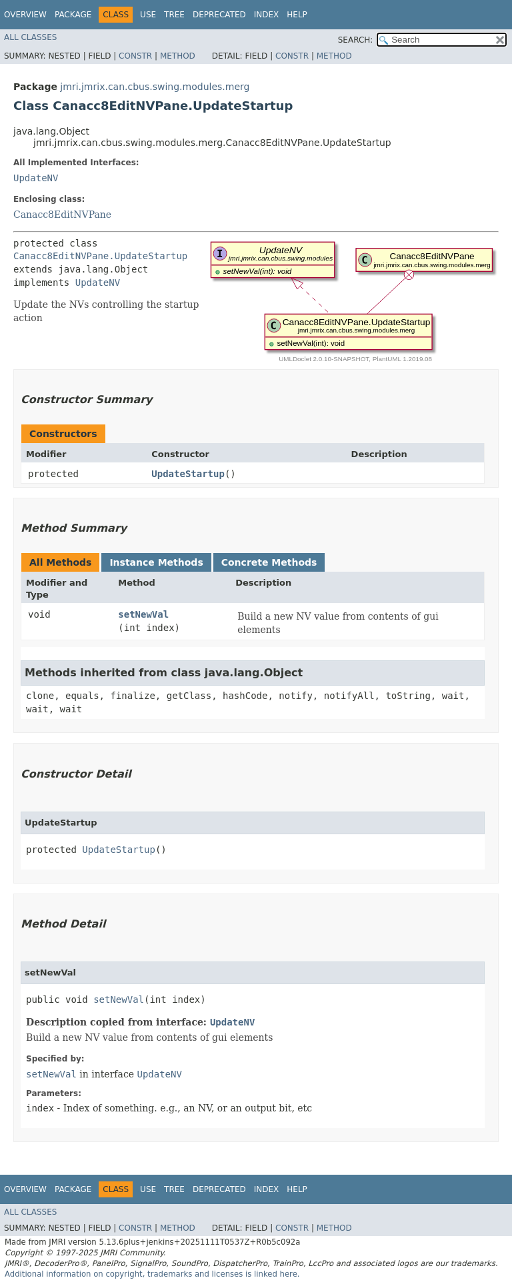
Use (148, 14)
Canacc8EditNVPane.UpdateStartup (100, 256)
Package (73, 14)
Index (266, 14)
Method (177, 56)
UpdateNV (35, 178)
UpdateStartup (188, 473)
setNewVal (143, 614)
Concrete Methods (269, 562)
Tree (174, 14)
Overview (25, 14)
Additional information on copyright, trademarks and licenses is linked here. (152, 1274)
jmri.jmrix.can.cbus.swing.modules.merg (154, 86)
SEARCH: (355, 40)
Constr (135, 56)
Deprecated (219, 14)
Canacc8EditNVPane (62, 214)
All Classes (30, 37)
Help (297, 14)
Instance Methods (156, 562)
